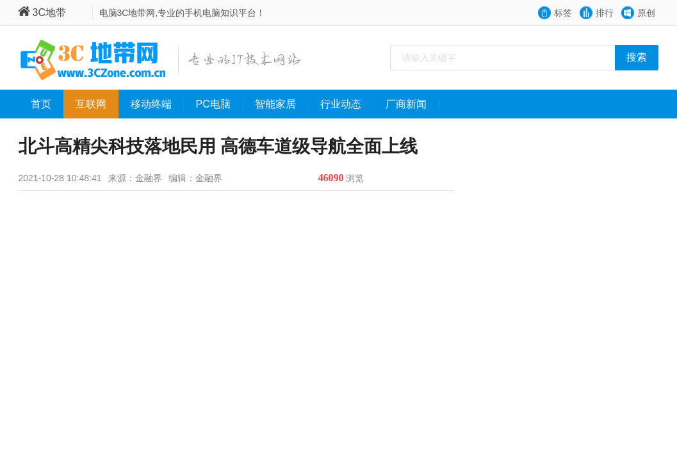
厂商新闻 (412, 104)
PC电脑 (219, 104)
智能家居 (281, 104)
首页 (47, 104)
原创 (646, 13)
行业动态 (346, 104)
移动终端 (157, 104)
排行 (605, 13)
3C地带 (42, 12)
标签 (563, 13)
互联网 (97, 104)
